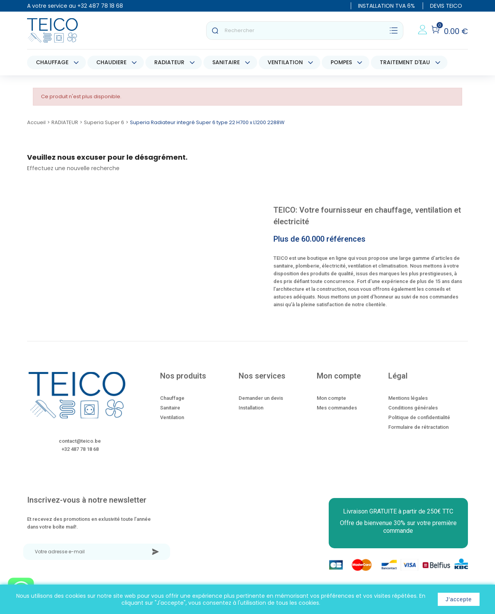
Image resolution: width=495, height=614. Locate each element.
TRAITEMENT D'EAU (405, 62)
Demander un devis (261, 398)
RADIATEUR (169, 62)
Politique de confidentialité (419, 417)
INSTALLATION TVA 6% (386, 6)
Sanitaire (170, 408)
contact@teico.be (80, 441)
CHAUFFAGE (52, 62)
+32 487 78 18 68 (100, 6)
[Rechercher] (304, 30)
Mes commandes (337, 408)
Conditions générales (413, 408)
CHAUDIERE (111, 62)
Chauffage (172, 398)
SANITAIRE (226, 62)
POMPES (341, 62)
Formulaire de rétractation (418, 427)
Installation (251, 408)
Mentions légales (408, 398)
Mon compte (331, 398)
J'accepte (459, 599)
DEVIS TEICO (446, 6)
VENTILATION (285, 62)
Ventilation (172, 417)
